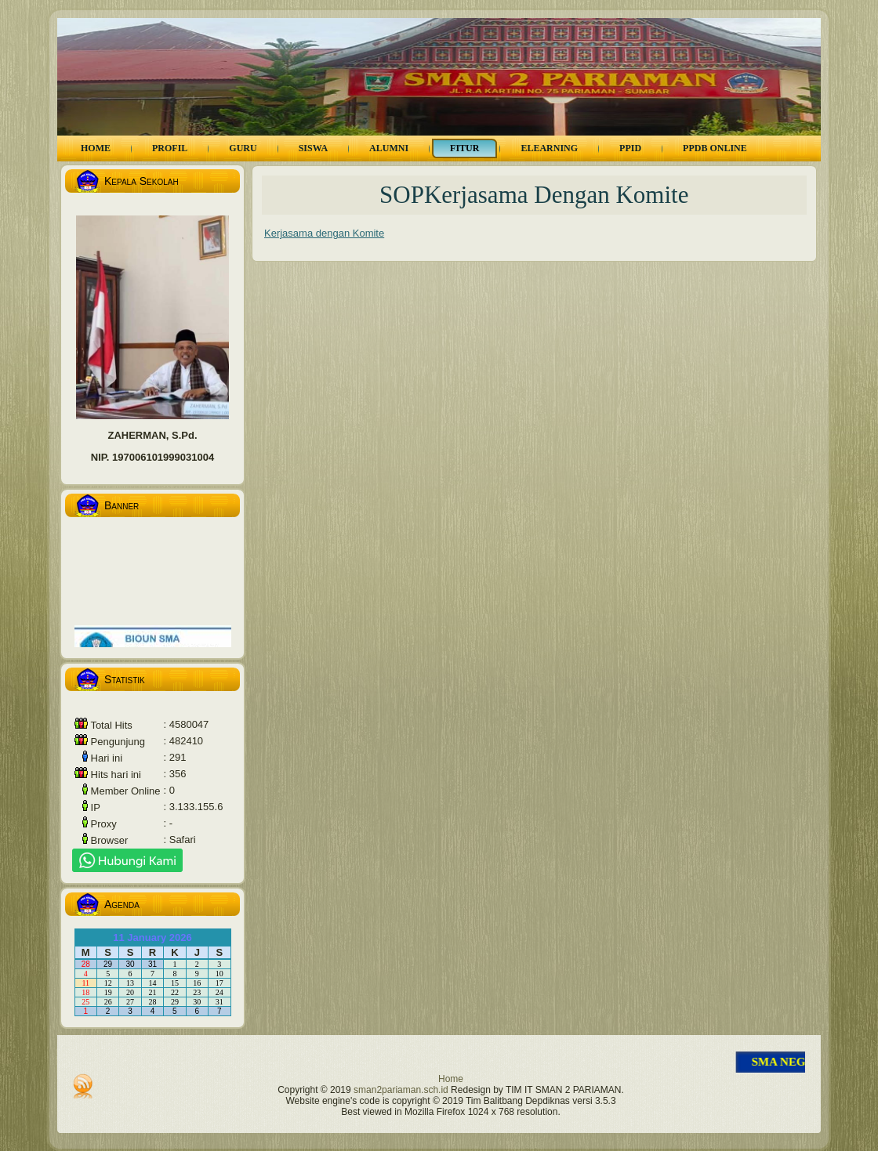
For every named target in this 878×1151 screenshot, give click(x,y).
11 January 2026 (152, 937)
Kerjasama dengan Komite (324, 233)
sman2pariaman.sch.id (401, 1089)
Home (450, 1078)
